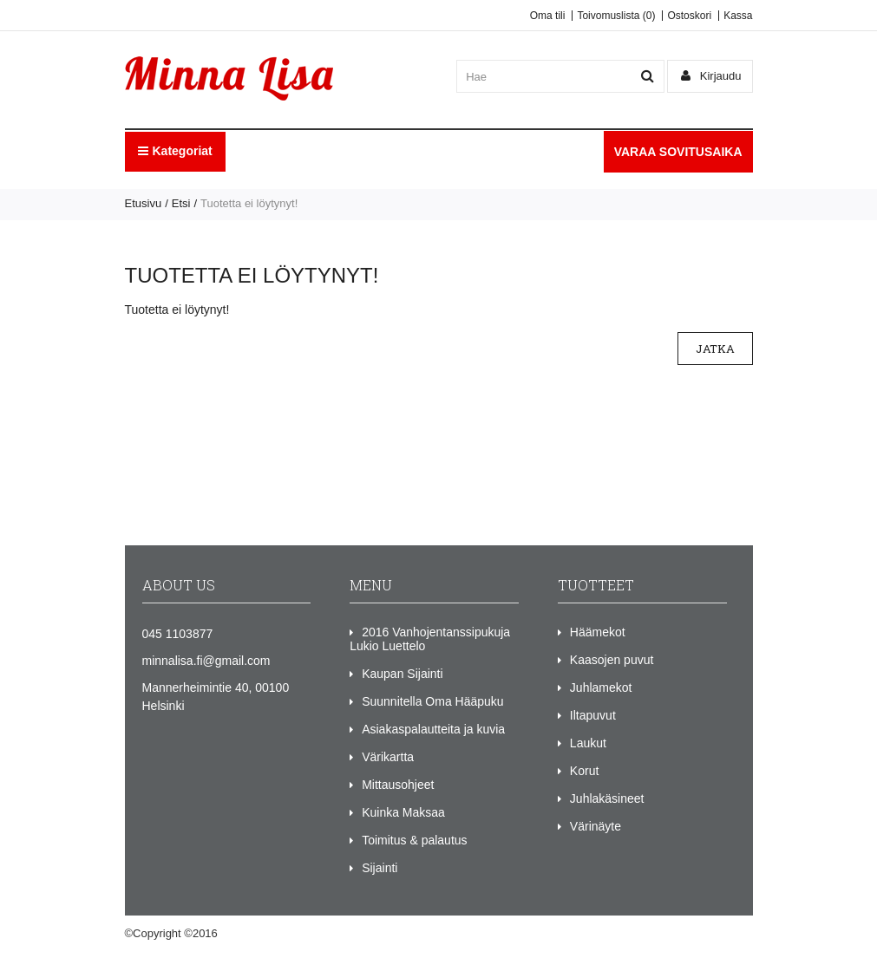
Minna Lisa (247, 933)
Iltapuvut (593, 715)
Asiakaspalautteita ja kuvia (433, 729)
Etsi (181, 203)
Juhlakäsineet (607, 798)
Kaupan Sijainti (402, 674)
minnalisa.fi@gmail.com (206, 661)
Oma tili (548, 15)
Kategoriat (175, 151)
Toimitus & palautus (414, 840)
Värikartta (388, 757)
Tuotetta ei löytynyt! (249, 203)
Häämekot (597, 632)
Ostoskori (689, 15)
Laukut (588, 743)
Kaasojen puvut (612, 660)
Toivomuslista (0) (616, 15)
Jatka (715, 348)
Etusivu (143, 203)
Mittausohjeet (398, 785)
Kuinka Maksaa (403, 812)
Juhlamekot (601, 687)
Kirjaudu (711, 75)
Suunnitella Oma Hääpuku (432, 701)
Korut (584, 771)
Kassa (737, 15)
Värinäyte (595, 826)
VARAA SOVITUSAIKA (678, 152)
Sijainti (379, 868)
